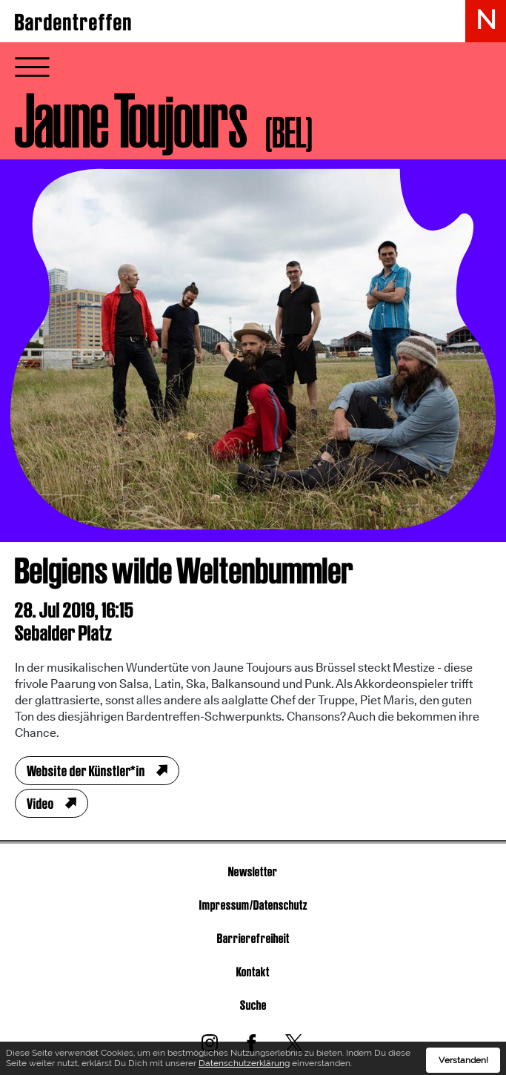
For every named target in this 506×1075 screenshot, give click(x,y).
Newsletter (253, 871)
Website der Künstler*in (86, 771)
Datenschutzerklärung (244, 1065)
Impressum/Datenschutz (253, 905)
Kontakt (253, 971)
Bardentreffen (74, 22)
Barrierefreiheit (253, 938)
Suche (253, 1005)
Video (40, 804)
